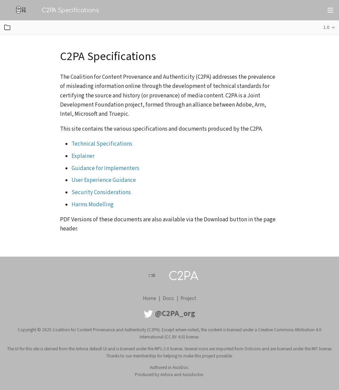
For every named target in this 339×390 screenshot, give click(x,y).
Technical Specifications (102, 144)
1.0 (326, 27)
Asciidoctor (192, 374)
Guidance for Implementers (105, 168)
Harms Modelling (93, 205)
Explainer (83, 156)
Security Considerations (101, 192)
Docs (168, 298)
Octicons (252, 349)
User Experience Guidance (104, 180)
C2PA (183, 276)
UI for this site (27, 349)
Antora (166, 374)
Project (188, 298)
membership (144, 356)
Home (149, 298)
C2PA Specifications (70, 10)
